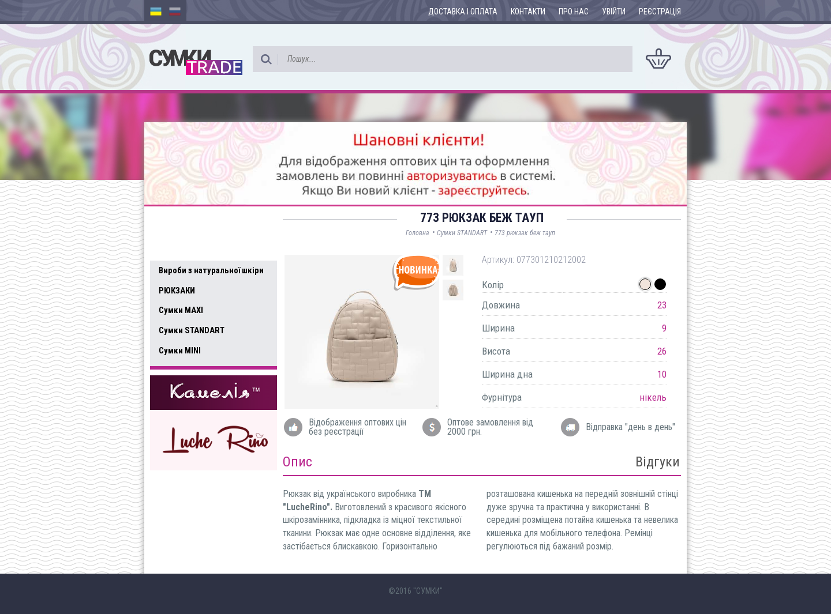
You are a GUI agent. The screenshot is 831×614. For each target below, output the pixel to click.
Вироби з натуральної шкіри (211, 270)
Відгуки (657, 462)
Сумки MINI (180, 350)
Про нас (574, 11)
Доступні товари (198, 222)
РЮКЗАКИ (177, 290)
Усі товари (184, 246)
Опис (297, 462)
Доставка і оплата (462, 11)
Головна (417, 233)
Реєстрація (660, 11)
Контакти (528, 11)
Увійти (614, 11)
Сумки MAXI (181, 310)
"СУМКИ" (428, 591)
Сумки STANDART (191, 330)
